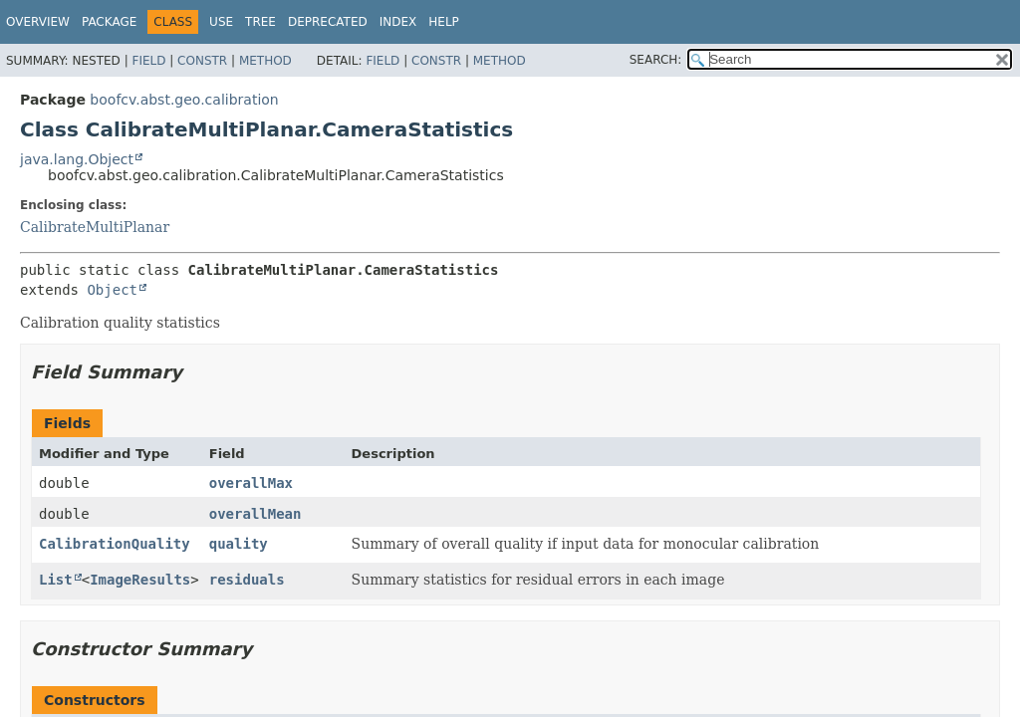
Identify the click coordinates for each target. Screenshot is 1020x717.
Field (148, 61)
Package (109, 22)
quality (238, 544)
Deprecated (328, 22)
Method (265, 61)
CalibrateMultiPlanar (94, 227)
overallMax (251, 483)
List (56, 580)
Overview (38, 22)
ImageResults (140, 580)
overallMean (255, 514)
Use (221, 22)
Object (112, 290)
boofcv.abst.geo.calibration (184, 100)
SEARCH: (656, 60)
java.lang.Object (76, 159)
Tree (260, 22)
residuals (247, 580)
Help (443, 22)
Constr (202, 61)
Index (398, 22)
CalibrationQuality (114, 544)
